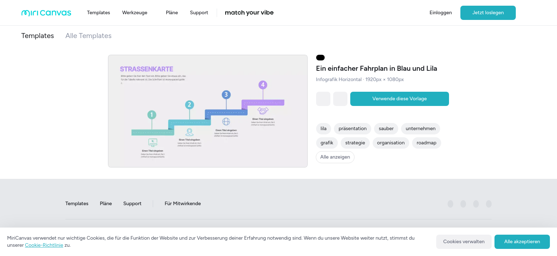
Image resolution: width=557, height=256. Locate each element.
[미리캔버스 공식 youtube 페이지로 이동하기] (489, 204)
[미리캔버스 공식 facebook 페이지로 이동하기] (450, 204)
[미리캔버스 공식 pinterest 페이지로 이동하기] (476, 204)
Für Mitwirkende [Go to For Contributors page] (182, 204)
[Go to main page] (46, 15)
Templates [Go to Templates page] (76, 204)
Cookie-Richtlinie (44, 245)
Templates (37, 35)
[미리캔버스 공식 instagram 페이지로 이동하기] (463, 204)
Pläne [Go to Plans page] (106, 204)
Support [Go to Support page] (132, 204)
